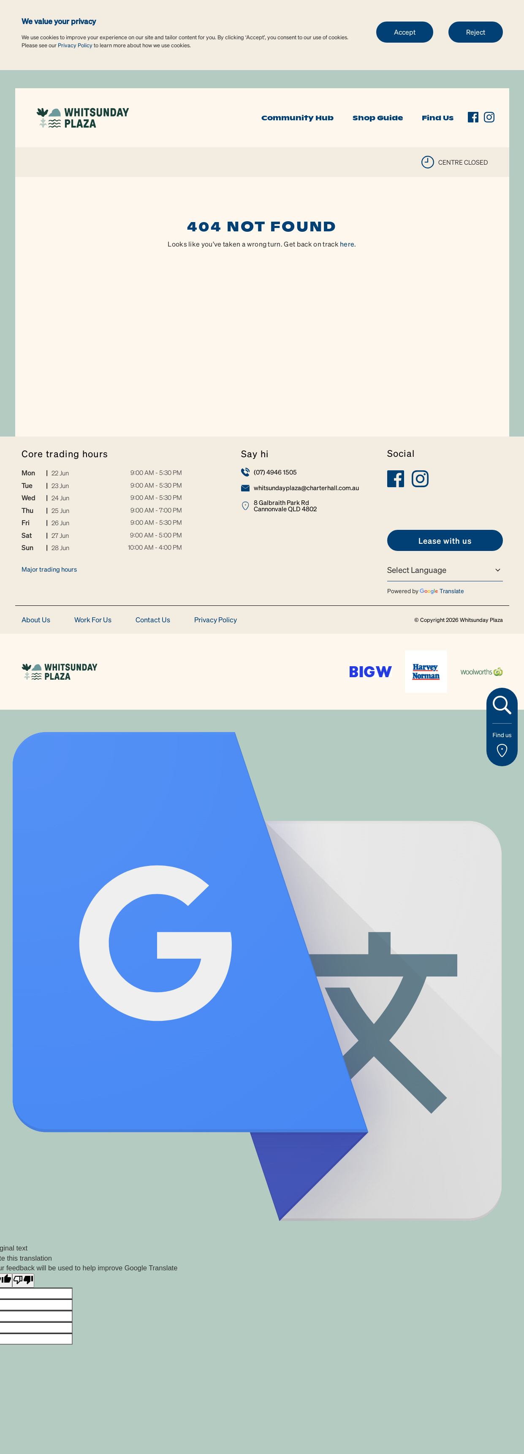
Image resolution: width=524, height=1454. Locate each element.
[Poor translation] (23, 1280)
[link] (82, 117)
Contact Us (153, 620)
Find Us (437, 117)
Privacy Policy (75, 45)
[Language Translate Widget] (445, 570)
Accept (404, 31)
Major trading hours (49, 569)
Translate (442, 590)
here (347, 243)
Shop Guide (378, 117)
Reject (475, 31)
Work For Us (92, 620)
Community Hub (297, 117)
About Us (36, 620)
